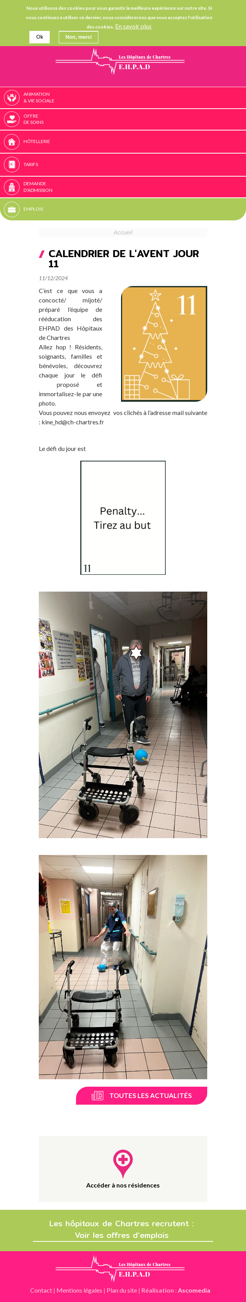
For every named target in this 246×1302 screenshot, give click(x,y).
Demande (134, 187)
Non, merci (78, 36)
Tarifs (31, 164)
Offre (134, 119)
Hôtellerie (37, 141)
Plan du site (122, 1290)
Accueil (123, 232)
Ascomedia (194, 1290)
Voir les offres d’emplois (123, 1235)
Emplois (33, 209)
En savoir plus (133, 25)
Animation (134, 97)
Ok (39, 36)
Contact (41, 1290)
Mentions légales (79, 1290)
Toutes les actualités (150, 1095)
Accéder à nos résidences (123, 1185)
